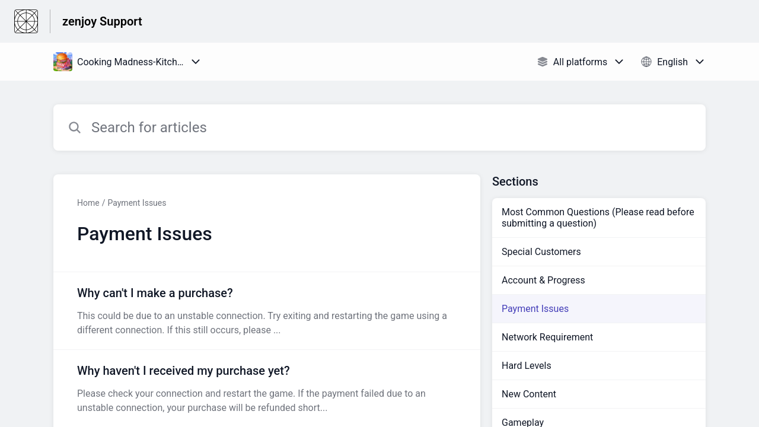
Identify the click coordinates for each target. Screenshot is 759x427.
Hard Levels (526, 365)
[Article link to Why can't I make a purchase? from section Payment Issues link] (267, 310)
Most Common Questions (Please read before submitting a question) (598, 217)
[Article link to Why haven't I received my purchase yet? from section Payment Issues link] (267, 388)
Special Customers (541, 251)
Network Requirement (547, 337)
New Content (529, 394)
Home (88, 203)
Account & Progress (543, 280)
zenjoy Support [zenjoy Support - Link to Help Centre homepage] (102, 21)
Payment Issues (136, 203)
